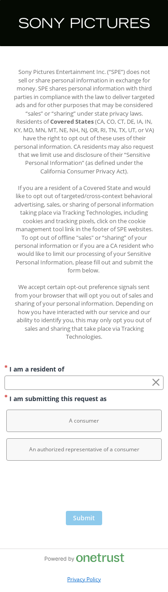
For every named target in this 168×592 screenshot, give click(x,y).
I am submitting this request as (55, 398)
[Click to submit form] (84, 518)
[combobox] (84, 383)
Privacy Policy (84, 579)
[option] (84, 421)
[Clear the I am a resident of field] (156, 383)
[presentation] (84, 488)
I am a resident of (34, 369)
